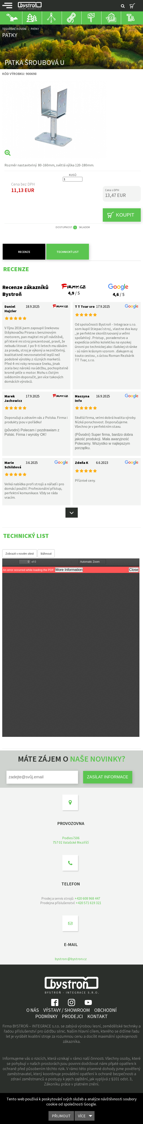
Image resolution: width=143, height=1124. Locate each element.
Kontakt (97, 1016)
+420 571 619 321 (88, 903)
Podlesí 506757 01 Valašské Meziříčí (71, 840)
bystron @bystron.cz (71, 959)
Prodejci (72, 1016)
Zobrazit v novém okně (19, 553)
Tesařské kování (14, 29)
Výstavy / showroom (66, 1010)
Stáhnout (46, 553)
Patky (35, 29)
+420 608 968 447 (87, 898)
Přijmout (61, 1115)
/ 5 (73, 290)
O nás (32, 1010)
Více (82, 1115)
